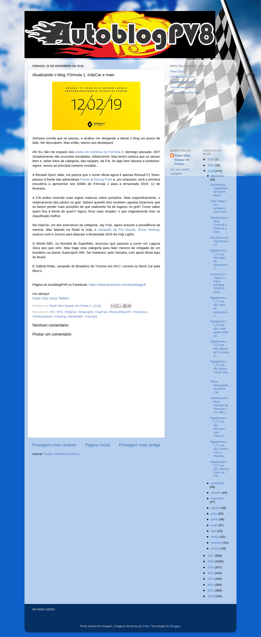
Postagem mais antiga (139, 445)
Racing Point (103, 179)
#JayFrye (101, 312)
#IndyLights (85, 312)
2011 (211, 590)
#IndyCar (71, 312)
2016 (211, 561)
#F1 (52, 312)
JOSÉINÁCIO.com (182, 76)
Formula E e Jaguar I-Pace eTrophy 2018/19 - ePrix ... (218, 283)
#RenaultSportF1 (120, 312)
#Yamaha (91, 316)
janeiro (216, 548)
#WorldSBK (75, 316)
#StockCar (140, 312)
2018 (211, 171)
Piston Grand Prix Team (186, 92)
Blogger (175, 626)
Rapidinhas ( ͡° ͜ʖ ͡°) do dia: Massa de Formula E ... (219, 348)
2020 (211, 159)
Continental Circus (182, 82)
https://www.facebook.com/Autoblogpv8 (117, 284)
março (215, 536)
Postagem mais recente (54, 445)
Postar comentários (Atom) (61, 454)
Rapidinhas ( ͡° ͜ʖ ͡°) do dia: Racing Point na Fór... (219, 469)
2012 (211, 584)
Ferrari (85, 179)
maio (214, 525)
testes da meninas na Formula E (99, 152)
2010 (211, 596)
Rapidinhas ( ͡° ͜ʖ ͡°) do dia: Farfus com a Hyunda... (219, 449)
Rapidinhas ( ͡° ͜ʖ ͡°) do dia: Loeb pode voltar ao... (219, 328)
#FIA (60, 312)
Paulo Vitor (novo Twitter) (50, 298)
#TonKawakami (42, 316)
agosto (216, 508)
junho (215, 519)
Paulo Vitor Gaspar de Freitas (182, 160)
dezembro (217, 176)
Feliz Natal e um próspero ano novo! (218, 206)
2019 (211, 165)
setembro (217, 498)
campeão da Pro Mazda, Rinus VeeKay (128, 229)
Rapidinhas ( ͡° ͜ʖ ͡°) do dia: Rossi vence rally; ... (219, 368)
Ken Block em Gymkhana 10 (219, 241)
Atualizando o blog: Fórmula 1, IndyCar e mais (219, 225)
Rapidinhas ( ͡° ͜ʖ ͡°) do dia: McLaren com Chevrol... (218, 427)
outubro (216, 492)
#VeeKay (60, 316)
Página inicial (97, 445)
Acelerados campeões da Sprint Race (218, 190)
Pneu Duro (177, 71)
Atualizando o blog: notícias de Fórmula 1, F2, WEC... (219, 405)
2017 (211, 555)
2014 (211, 573)
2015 (211, 567)
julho (214, 513)
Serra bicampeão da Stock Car (219, 387)
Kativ (146, 626)
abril (214, 531)
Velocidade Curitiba (183, 87)
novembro (217, 483)
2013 (211, 578)
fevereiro (217, 542)
